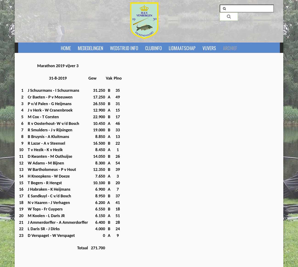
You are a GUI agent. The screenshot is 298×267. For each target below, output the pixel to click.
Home (66, 48)
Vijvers (209, 48)
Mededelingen (90, 48)
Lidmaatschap (182, 48)
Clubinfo (153, 48)
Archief (230, 48)
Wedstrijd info (124, 48)
